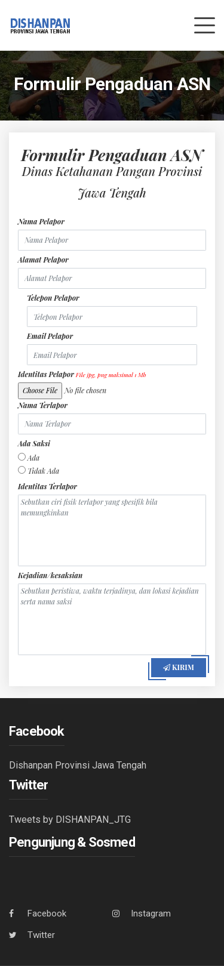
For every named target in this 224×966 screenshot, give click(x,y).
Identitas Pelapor (82, 374)
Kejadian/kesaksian (50, 575)
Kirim (178, 667)
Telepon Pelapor (53, 298)
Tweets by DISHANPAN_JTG (70, 819)
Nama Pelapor (41, 221)
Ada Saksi (34, 443)
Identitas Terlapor (47, 486)
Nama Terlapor (42, 405)
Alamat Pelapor (43, 259)
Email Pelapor (50, 336)
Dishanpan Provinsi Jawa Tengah (77, 765)
